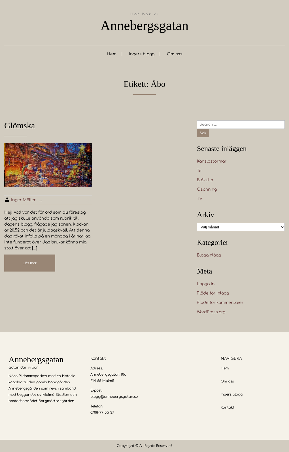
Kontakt (227, 407)
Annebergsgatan (144, 25)
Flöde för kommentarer (220, 302)
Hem (111, 54)
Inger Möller (23, 200)
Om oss (174, 54)
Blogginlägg (209, 255)
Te (199, 171)
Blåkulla (205, 180)
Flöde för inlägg (213, 293)
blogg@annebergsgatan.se (114, 397)
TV (199, 199)
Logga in (205, 284)
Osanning (207, 189)
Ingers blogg (141, 54)
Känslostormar (211, 161)
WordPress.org (211, 312)
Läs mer (30, 263)
